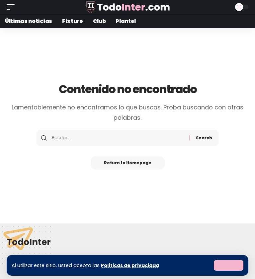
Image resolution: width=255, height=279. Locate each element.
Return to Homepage (127, 163)
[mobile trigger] (12, 7)
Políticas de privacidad (130, 265)
